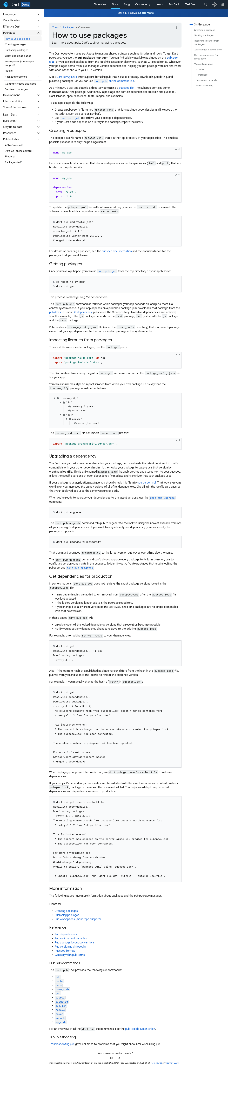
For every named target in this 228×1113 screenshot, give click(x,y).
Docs (26, 4)
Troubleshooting (204, 85)
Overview (100, 4)
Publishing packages (67, 915)
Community (142, 4)
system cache (67, 308)
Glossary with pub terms (70, 955)
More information (203, 63)
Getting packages (204, 35)
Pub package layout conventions (75, 942)
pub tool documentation (140, 1029)
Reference (201, 74)
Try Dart (174, 4)
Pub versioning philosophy (70, 946)
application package (87, 482)
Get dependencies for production (206, 56)
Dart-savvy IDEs (66, 77)
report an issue (172, 1063)
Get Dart (191, 4)
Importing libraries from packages (206, 42)
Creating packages (66, 911)
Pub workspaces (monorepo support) (78, 919)
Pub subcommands (206, 80)
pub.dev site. (57, 312)
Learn (159, 4)
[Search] (205, 4)
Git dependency (82, 312)
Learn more (146, 13)
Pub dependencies (66, 934)
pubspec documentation (117, 251)
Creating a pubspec (204, 29)
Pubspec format (65, 951)
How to (200, 69)
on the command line (114, 81)
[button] (22, 14)
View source (156, 1063)
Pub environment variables (71, 938)
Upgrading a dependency (208, 49)
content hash (71, 671)
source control (146, 482)
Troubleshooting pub (62, 1044)
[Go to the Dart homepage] (11, 4)
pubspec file (126, 88)
